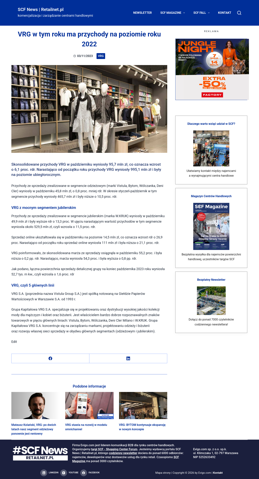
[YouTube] (69, 472)
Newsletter (142, 12)
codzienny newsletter (123, 453)
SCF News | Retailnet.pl (41, 9)
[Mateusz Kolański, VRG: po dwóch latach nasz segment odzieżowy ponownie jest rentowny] (35, 405)
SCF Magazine (173, 13)
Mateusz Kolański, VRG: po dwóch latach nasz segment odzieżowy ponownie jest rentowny (33, 429)
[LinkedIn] (128, 358)
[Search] (239, 13)
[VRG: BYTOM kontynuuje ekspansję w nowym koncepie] (143, 405)
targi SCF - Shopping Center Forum (114, 449)
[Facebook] (50, 358)
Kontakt (224, 12)
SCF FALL (202, 13)
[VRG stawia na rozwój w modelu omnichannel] (89, 405)
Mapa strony (163, 472)
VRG (101, 56)
